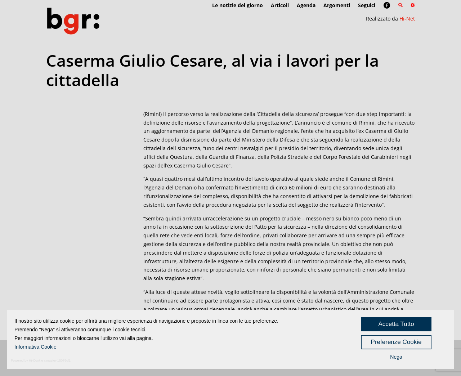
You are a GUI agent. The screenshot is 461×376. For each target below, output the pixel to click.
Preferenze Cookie (396, 342)
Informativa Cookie (35, 347)
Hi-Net (407, 18)
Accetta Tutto (396, 324)
